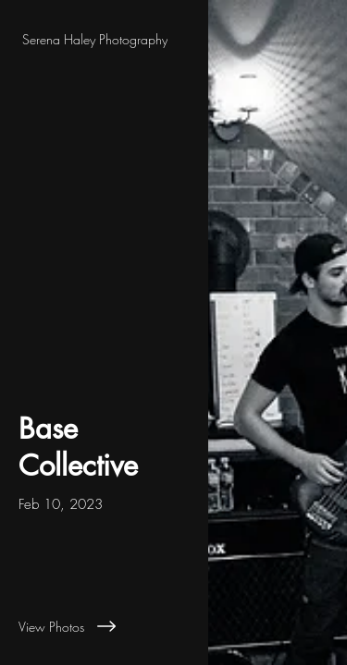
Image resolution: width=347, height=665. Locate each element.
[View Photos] (104, 626)
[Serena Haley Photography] (104, 39)
